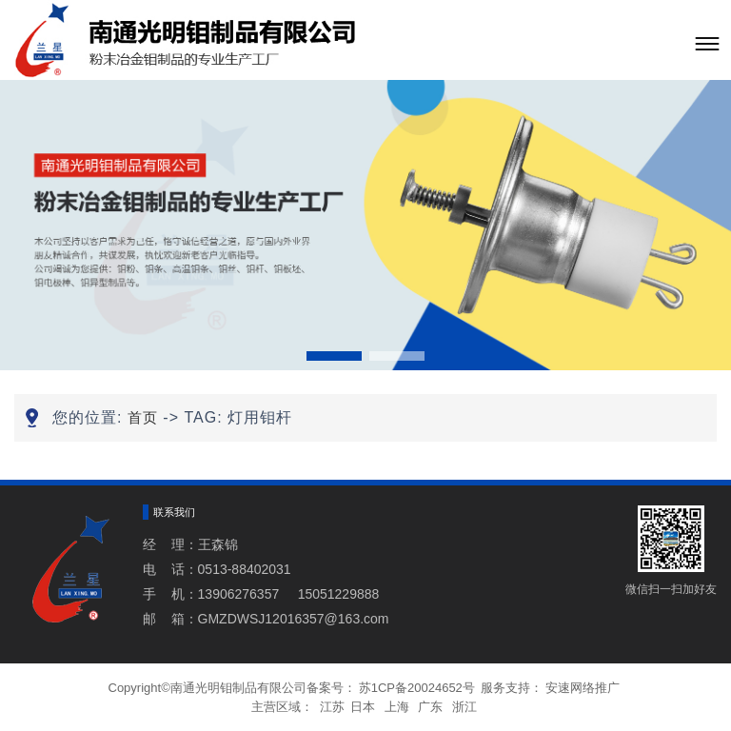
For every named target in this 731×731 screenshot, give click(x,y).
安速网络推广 (582, 688)
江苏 (332, 707)
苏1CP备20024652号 (417, 688)
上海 (397, 707)
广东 (430, 707)
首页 (143, 417)
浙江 (464, 707)
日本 (362, 707)
